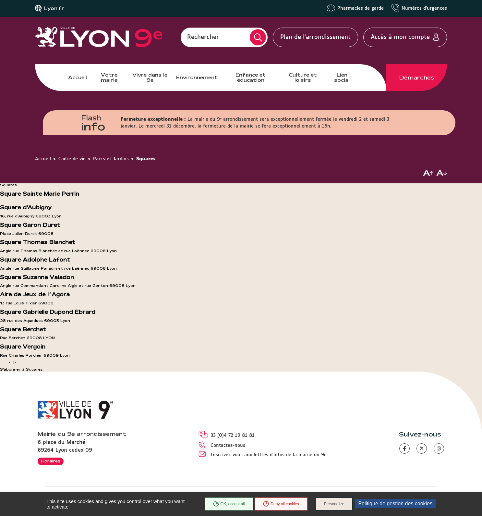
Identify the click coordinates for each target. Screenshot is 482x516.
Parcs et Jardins (111, 159)
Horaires (50, 461)
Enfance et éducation (250, 77)
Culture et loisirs (303, 77)
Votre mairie (109, 77)
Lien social (342, 77)
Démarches (416, 77)
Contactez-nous (228, 445)
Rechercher (203, 37)
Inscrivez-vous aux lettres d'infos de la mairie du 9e (269, 455)
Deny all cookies (281, 504)
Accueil (77, 77)
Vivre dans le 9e (149, 77)
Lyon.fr (54, 8)
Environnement (197, 77)
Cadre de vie (72, 159)
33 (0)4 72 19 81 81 (233, 435)
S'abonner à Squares (21, 369)
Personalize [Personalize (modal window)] (334, 504)
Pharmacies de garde (360, 8)
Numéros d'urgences (424, 8)
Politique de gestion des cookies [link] (395, 503)
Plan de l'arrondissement (315, 37)
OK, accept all (229, 504)
